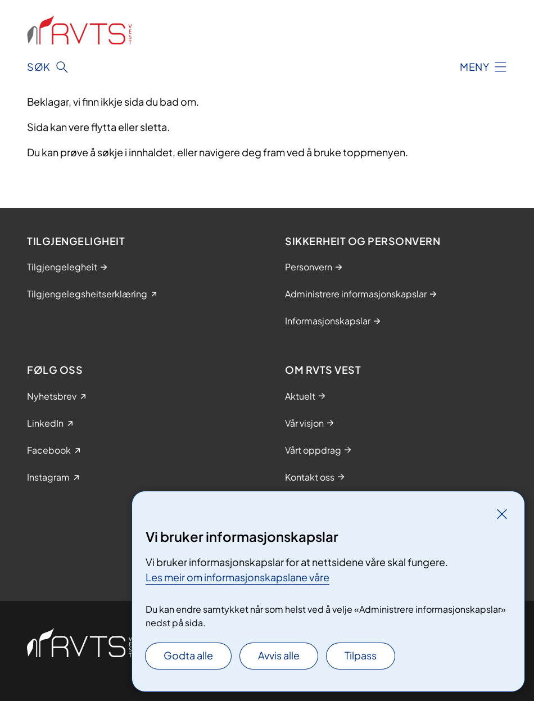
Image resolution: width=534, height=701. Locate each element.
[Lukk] (502, 514)
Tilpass (361, 655)
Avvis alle (279, 655)
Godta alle (188, 655)
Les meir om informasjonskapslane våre (237, 577)
